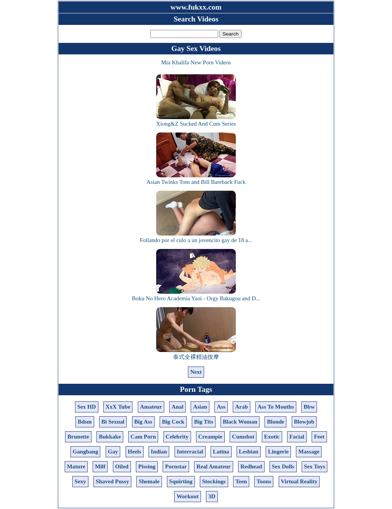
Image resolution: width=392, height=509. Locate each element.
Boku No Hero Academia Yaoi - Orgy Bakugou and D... (196, 295)
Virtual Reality (299, 481)
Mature (76, 466)
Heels (134, 451)
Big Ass (143, 422)
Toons (263, 481)
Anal (177, 407)
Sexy (80, 481)
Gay (113, 451)
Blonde (275, 422)
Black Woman (240, 422)
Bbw (309, 407)
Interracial (190, 451)
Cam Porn (143, 437)
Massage (308, 451)
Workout (187, 496)
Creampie (210, 437)
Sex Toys (314, 466)
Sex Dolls (283, 466)
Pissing (146, 466)
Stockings (214, 481)
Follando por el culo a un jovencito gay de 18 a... (196, 237)
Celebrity (177, 437)
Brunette (78, 437)
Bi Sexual (112, 422)
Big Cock (173, 422)
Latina (221, 451)
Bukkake (110, 437)
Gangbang (85, 451)
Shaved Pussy (112, 481)
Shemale (149, 481)
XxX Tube (118, 407)
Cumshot (243, 437)
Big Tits (203, 422)
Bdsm (85, 422)
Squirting (181, 481)
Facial (296, 437)
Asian (200, 407)
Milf (100, 466)
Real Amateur (213, 466)
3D (211, 496)
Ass (221, 407)
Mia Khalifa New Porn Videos (196, 62)
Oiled (122, 466)
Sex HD (86, 407)
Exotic (272, 437)
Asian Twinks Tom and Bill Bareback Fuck (196, 178)
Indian (159, 451)
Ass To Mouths (276, 407)
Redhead (251, 466)
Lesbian (248, 451)
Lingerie (278, 451)
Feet (319, 437)
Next (196, 372)
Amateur (151, 407)
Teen (241, 481)
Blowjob (304, 422)
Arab (241, 407)
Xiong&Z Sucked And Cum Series (196, 120)
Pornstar (176, 466)
